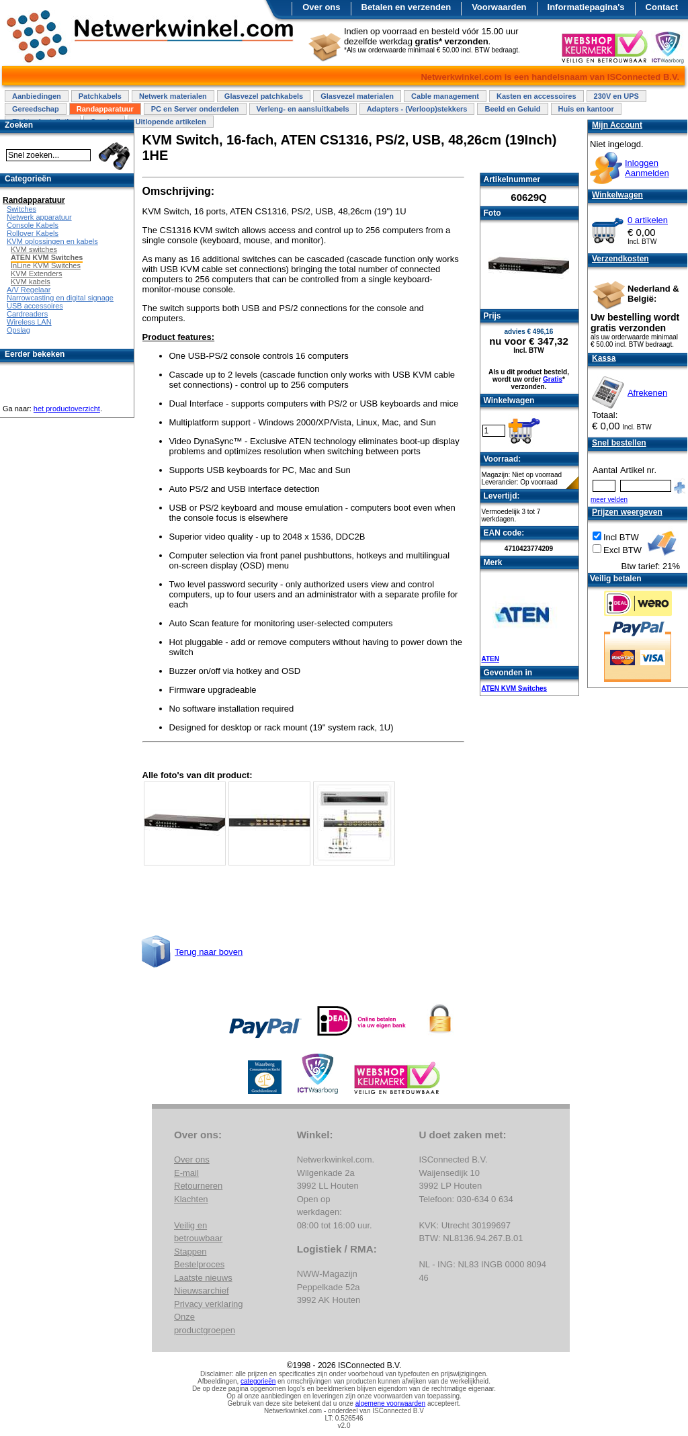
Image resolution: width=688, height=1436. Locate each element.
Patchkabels (100, 96)
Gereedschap (35, 109)
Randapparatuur (105, 109)
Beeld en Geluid (512, 109)
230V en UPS (616, 96)
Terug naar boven (209, 952)
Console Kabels (32, 225)
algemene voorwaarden (390, 1403)
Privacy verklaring (208, 1304)
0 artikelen (648, 220)
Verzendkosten (620, 258)
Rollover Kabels (32, 233)
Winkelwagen (617, 195)
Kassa (603, 358)
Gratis (552, 379)
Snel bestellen (619, 443)
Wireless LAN (29, 322)
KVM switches (34, 249)
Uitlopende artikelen (170, 122)
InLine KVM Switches (46, 265)
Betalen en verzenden (406, 7)
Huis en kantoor (586, 109)
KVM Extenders (36, 273)
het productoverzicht (67, 409)
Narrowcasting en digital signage (60, 298)
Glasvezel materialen (357, 96)
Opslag (18, 330)
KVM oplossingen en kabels (52, 241)
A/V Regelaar (28, 290)
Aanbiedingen (36, 96)
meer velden (609, 499)
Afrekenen (647, 393)
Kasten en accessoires (536, 96)
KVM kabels (30, 282)
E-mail (186, 1173)
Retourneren (198, 1186)
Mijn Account (617, 125)
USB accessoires (35, 306)
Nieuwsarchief (201, 1290)
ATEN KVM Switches (515, 688)
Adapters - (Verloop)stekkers (417, 109)
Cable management (445, 96)
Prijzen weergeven (627, 512)
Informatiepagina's (586, 7)
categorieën (258, 1381)
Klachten (191, 1199)
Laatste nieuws (203, 1278)
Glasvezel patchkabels (263, 96)
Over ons (321, 7)
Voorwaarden (499, 7)
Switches (21, 209)
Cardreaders (27, 314)
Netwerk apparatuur (39, 217)
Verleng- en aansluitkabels (303, 109)
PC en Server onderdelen (195, 109)
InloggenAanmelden (647, 168)
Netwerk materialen (173, 96)
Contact (662, 7)
